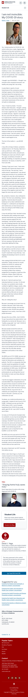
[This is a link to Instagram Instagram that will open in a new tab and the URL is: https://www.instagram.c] (12, 679)
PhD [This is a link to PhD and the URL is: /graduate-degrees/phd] (3, 647)
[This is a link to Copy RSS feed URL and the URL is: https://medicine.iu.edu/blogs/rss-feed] (14, 573)
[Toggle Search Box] (24, 2)
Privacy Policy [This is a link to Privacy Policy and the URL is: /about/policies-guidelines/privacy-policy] (14, 690)
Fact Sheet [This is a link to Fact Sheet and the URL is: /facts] (4, 649)
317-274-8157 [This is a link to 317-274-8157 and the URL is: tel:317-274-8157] (5, 669)
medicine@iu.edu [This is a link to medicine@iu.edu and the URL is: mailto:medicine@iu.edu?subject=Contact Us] (6, 671)
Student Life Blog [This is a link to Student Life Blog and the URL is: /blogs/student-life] (9, 525)
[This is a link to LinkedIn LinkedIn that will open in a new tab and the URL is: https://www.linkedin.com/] (15, 679)
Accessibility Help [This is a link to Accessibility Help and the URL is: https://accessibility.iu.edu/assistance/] (14, 688)
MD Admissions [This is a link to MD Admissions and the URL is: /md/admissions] (5, 642)
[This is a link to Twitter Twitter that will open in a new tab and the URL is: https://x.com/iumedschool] (19, 679)
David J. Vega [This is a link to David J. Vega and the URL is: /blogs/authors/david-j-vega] (5, 20)
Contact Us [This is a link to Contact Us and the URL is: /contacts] (5, 634)
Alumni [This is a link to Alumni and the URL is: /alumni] (3, 651)
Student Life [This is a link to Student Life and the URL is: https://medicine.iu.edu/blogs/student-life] (5, 8)
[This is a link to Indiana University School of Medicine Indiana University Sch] (8, 2)
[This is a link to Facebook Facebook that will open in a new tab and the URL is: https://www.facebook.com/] (8, 679)
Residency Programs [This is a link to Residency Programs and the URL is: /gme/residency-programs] (7, 645)
